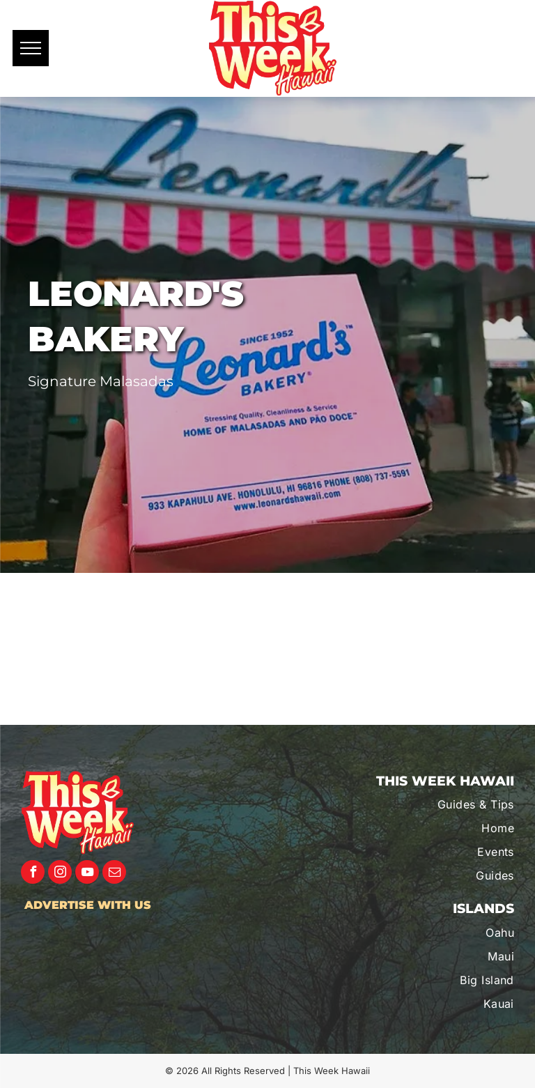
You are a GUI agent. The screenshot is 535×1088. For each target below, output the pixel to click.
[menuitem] (440, 804)
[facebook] (33, 873)
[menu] (31, 48)
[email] (114, 873)
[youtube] (87, 873)
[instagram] (60, 873)
